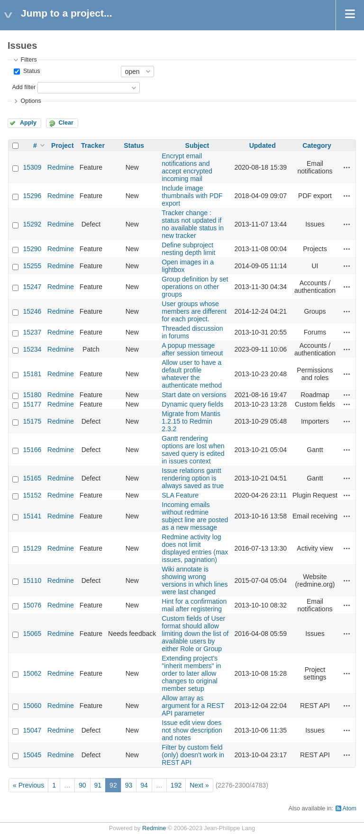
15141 (32, 516)
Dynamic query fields (192, 404)
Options (30, 101)
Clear (65, 122)
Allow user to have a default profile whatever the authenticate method (192, 374)
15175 (32, 421)
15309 (32, 167)
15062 (32, 673)
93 (129, 785)
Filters (28, 59)
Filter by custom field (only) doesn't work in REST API (193, 754)
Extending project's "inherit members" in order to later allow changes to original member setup (191, 673)
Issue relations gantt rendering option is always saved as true (193, 478)
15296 (32, 195)
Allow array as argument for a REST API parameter (193, 705)
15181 (32, 374)
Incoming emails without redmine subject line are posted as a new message (195, 516)
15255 (32, 266)
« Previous (28, 785)
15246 (32, 311)
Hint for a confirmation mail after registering (194, 605)
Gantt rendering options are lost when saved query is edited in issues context (193, 450)
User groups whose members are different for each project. (194, 311)
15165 (32, 478)
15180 (32, 395)
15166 (32, 449)
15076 (32, 605)
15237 (32, 332)
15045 (32, 755)
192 (176, 785)
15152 (32, 495)
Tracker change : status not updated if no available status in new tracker (193, 224)
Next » (199, 785)
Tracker (93, 145)
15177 (32, 404)
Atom (349, 808)
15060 (32, 705)
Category (316, 145)
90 (82, 785)
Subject (197, 145)
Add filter (24, 87)
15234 (32, 349)
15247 (32, 286)
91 (98, 785)
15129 (32, 548)
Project (62, 145)
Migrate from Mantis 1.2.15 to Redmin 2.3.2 (191, 421)
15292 (32, 224)
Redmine (60, 167)
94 (144, 785)
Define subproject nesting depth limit (188, 248)
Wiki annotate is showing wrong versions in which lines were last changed (195, 580)
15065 (32, 633)
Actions (347, 167)
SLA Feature (180, 495)
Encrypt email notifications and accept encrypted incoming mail (187, 167)
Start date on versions (194, 395)
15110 (32, 580)
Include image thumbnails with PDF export (192, 195)
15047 (32, 730)
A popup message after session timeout (192, 349)
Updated (262, 145)
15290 (32, 249)
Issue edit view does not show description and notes (192, 730)
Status (30, 71)
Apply (28, 122)
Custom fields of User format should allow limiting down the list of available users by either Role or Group (195, 634)
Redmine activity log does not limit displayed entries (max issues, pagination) (195, 548)
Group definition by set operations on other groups (195, 286)
